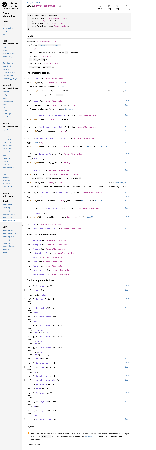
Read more (59, 86)
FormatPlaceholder (54, 78)
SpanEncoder (45, 127)
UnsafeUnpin (39, 270)
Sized (44, 295)
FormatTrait (58, 23)
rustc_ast (13, 3)
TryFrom (44, 401)
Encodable (59, 127)
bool (76, 174)
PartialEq (37, 170)
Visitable (61, 192)
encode (33, 131)
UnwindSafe (38, 274)
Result (73, 105)
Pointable (41, 384)
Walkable (53, 208)
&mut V (66, 146)
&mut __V (68, 163)
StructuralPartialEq (43, 228)
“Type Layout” (89, 436)
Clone (35, 78)
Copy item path (60, 5)
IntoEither (42, 376)
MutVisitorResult (45, 380)
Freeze (36, 249)
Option (46, 21)
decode (33, 119)
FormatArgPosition (57, 18)
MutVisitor (42, 138)
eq (31, 174)
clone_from (35, 91)
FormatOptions (61, 26)
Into (42, 367)
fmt (32, 105)
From (38, 358)
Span (53, 21)
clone (33, 83)
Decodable (59, 115)
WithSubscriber (44, 419)
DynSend (36, 240)
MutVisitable (57, 138)
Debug (35, 101)
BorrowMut (41, 308)
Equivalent (46, 325)
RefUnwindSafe (40, 253)
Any (38, 290)
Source (29, 9)
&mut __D (54, 119)
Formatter (56, 105)
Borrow (39, 299)
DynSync (36, 244)
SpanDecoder (45, 115)
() (42, 142)
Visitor (45, 192)
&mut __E (61, 131)
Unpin (35, 266)
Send (34, 257)
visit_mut (35, 146)
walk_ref (34, 217)
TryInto (44, 410)
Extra (35, 142)
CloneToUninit (44, 316)
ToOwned (40, 393)
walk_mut (34, 163)
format (37, 3)
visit (33, 201)
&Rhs (51, 182)
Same (38, 388)
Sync (34, 261)
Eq (33, 224)
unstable (119, 91)
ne (31, 182)
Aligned (40, 286)
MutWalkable (45, 154)
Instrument (42, 363)
